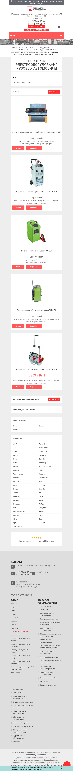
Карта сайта (15, 635)
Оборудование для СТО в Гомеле (20, 651)
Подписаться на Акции (19, 631)
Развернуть (54, 92)
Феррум (42, 474)
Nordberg (16, 504)
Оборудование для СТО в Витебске (20, 645)
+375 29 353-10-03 (37, 21)
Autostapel (43, 451)
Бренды (14, 621)
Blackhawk (43, 455)
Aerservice (42, 444)
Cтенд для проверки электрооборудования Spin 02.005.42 (36, 132)
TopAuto (42, 523)
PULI (15, 508)
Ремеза (16, 470)
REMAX (41, 511)
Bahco (15, 455)
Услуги (13, 611)
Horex (15, 489)
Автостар (42, 463)
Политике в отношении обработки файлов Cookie (29, 769)
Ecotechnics (43, 478)
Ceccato (42, 459)
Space (41, 519)
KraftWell (16, 496)
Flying (41, 481)
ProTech (42, 504)
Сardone (16, 430)
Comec (15, 463)
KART (41, 493)
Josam (15, 493)
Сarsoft (41, 426)
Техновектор (18, 474)
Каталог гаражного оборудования (35, 48)
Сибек (41, 470)
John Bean (42, 489)
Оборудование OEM (24, 410)
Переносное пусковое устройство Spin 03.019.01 (36, 191)
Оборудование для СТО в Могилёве (20, 662)
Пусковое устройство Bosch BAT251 (36, 251)
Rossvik (16, 515)
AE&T (15, 444)
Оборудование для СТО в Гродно (20, 657)
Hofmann (42, 485)
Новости (14, 607)
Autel (15, 451)
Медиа (13, 625)
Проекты (14, 618)
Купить (18, 148)
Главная (14, 48)
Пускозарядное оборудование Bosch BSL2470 (36, 310)
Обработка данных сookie (36, 755)
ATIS (15, 448)
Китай (15, 466)
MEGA (41, 500)
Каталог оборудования (26, 399)
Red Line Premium (19, 511)
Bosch (15, 426)
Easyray (16, 478)
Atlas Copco (43, 448)
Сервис (13, 614)
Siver (15, 519)
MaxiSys (16, 500)
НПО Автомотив (45, 466)
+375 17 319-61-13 (37, 24)
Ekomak (16, 481)
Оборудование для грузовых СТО (25, 50)
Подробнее (34, 148)
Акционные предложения (36, 30)
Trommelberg (18, 526)
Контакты (14, 628)
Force (15, 485)
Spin (15, 523)
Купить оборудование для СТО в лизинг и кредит (22, 668)
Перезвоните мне (36, 27)
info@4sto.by (37, 18)
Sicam (41, 515)
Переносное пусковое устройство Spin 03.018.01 (36, 369)
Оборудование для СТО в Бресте (20, 640)
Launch (41, 496)
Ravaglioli (42, 508)
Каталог (14, 604)
